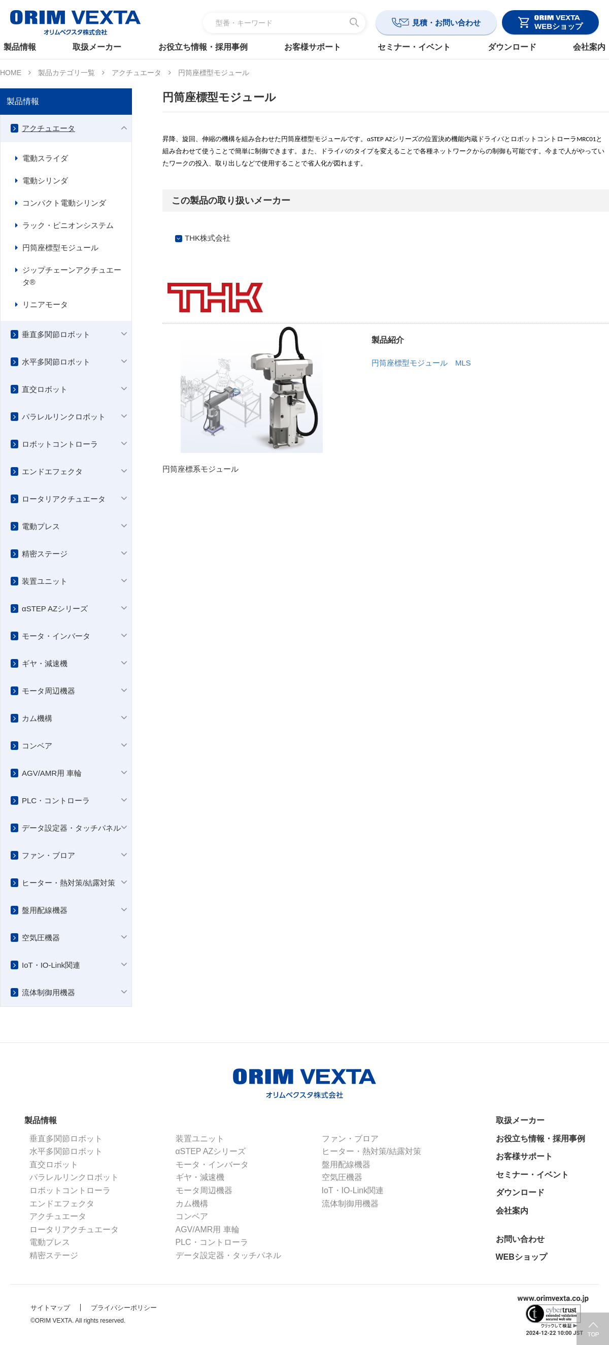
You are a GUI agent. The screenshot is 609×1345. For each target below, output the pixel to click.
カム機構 (37, 718)
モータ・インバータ (56, 636)
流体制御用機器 (48, 992)
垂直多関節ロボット (56, 334)
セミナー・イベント (410, 47)
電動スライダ (45, 158)
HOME (10, 73)
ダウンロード (504, 47)
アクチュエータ (136, 73)
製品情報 (31, 47)
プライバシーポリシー (124, 1307)
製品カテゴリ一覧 (66, 73)
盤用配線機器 (44, 910)
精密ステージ (44, 553)
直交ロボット (44, 389)
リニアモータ (45, 304)
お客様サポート (312, 47)
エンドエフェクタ (52, 471)
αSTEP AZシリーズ (55, 608)
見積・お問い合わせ (446, 22)
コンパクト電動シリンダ (64, 203)
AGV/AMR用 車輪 (52, 773)
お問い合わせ (520, 1239)
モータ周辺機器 (48, 690)
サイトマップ (50, 1307)
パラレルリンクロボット (64, 416)
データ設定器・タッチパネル (71, 828)
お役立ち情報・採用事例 (206, 47)
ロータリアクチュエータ (64, 499)
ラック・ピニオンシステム (68, 225)
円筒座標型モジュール (60, 247)
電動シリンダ (45, 180)
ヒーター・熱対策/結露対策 (68, 882)
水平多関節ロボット (56, 361)
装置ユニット (44, 581)
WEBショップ (521, 1257)
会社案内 (577, 47)
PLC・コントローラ (56, 800)
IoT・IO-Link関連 (51, 965)
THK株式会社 (207, 238)
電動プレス (41, 526)
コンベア (37, 745)
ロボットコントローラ (60, 444)
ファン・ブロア (48, 855)
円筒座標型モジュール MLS (421, 362)
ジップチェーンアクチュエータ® (72, 276)
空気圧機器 (41, 937)
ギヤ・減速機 (44, 663)
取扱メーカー (105, 47)
